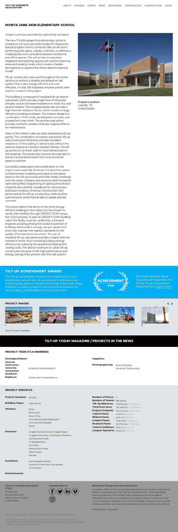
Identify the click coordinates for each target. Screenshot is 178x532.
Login (168, 5)
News (102, 5)
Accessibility (113, 509)
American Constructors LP (42, 368)
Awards (79, 5)
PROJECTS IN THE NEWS (112, 341)
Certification (133, 5)
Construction (153, 5)
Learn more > (164, 286)
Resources (115, 5)
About (67, 5)
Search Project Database (17, 330)
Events (91, 5)
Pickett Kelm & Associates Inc (43, 377)
